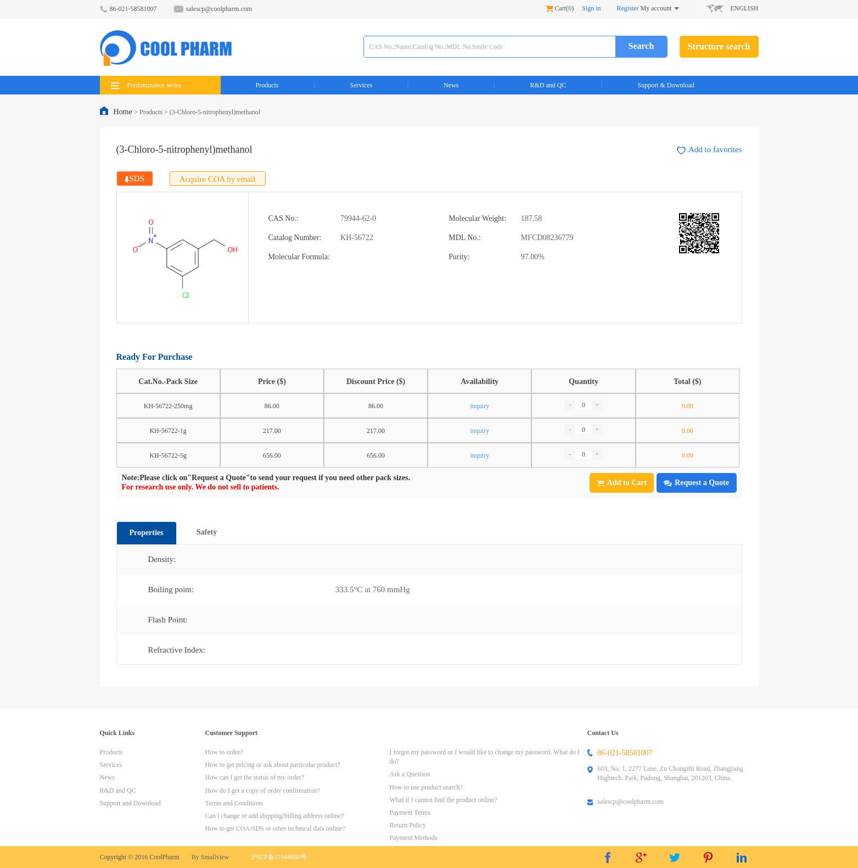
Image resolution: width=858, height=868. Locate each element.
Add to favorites (709, 149)
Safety (207, 532)
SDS (134, 178)
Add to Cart (621, 482)
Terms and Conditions (234, 803)
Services (361, 85)
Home (124, 112)
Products (267, 85)
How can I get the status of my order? (255, 777)
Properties (147, 532)
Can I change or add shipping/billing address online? (274, 816)
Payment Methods (414, 838)
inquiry (479, 406)
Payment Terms (410, 812)
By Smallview (210, 857)
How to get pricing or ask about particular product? (272, 765)
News (451, 85)
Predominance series (146, 85)
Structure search (719, 46)
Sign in (591, 8)
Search (641, 46)
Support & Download (665, 85)
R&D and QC (548, 85)
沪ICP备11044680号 (279, 857)
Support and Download (130, 803)
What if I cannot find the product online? (443, 800)
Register (628, 8)
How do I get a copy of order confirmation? (262, 790)
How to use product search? (426, 787)
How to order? (224, 752)
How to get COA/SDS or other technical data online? (275, 828)
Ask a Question (410, 774)
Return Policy (408, 825)
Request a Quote (696, 482)
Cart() (559, 8)
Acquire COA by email (218, 179)
